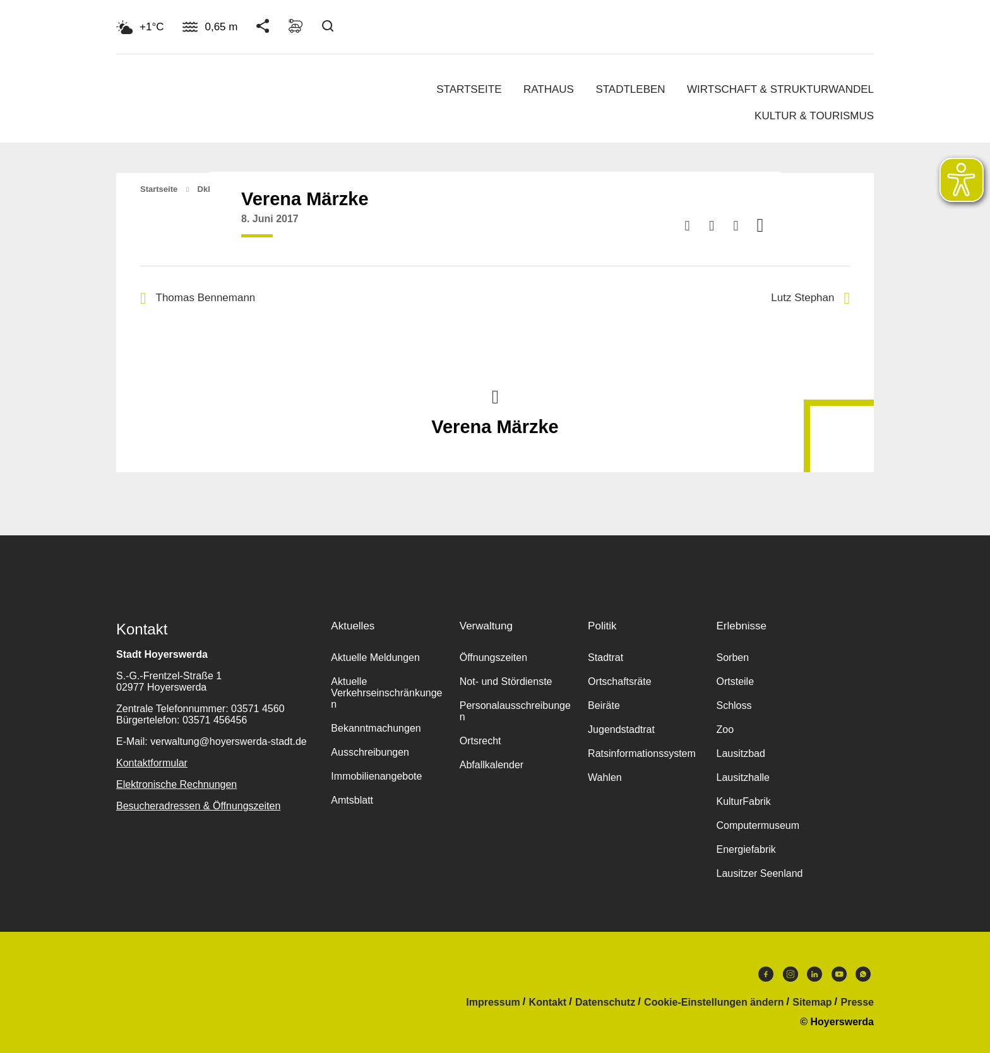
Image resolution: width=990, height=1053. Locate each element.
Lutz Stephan (810, 298)
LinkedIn (814, 974)
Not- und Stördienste (506, 681)
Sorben (732, 657)
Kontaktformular (152, 763)
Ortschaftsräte (619, 681)
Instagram (790, 974)
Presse (857, 1002)
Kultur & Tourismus (814, 116)
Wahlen (605, 777)
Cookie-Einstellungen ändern (714, 1002)
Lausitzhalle (743, 777)
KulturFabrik (743, 801)
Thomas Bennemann (197, 298)
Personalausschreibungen (515, 711)
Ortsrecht (480, 740)
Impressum (493, 1002)
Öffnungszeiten (493, 657)
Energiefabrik (745, 849)
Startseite (468, 89)
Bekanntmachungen (375, 728)
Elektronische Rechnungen (176, 784)
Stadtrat (605, 657)
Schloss (733, 705)
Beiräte (604, 705)
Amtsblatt (352, 800)
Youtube (839, 974)
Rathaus (548, 89)
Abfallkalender (491, 764)
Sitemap (812, 1002)
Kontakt (548, 1002)
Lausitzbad (740, 753)
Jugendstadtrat (621, 729)
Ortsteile (735, 681)
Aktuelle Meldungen (375, 657)
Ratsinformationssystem (642, 753)
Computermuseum (757, 825)
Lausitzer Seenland (759, 873)
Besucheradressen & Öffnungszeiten (198, 805)
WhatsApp (863, 974)
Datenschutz (605, 1002)
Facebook (765, 974)
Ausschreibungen (370, 752)
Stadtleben (630, 89)
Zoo (725, 729)
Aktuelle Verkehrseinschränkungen (386, 693)
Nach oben (495, 396)
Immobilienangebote (376, 776)
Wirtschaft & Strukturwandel (780, 89)
